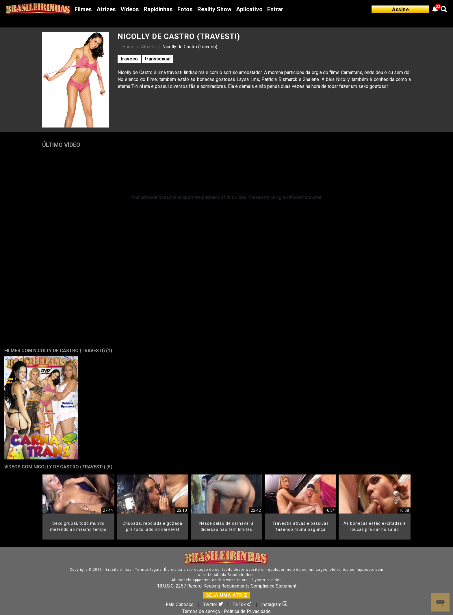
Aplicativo (249, 9)
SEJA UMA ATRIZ (226, 595)
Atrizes (106, 9)
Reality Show (214, 9)
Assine (400, 9)
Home (128, 46)
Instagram (274, 604)
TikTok (243, 604)
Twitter (213, 604)
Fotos (185, 9)
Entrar (275, 9)
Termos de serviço (201, 611)
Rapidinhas (158, 9)
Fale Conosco (180, 604)
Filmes (83, 9)
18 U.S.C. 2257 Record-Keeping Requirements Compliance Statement (226, 586)
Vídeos (129, 9)
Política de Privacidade (247, 611)
